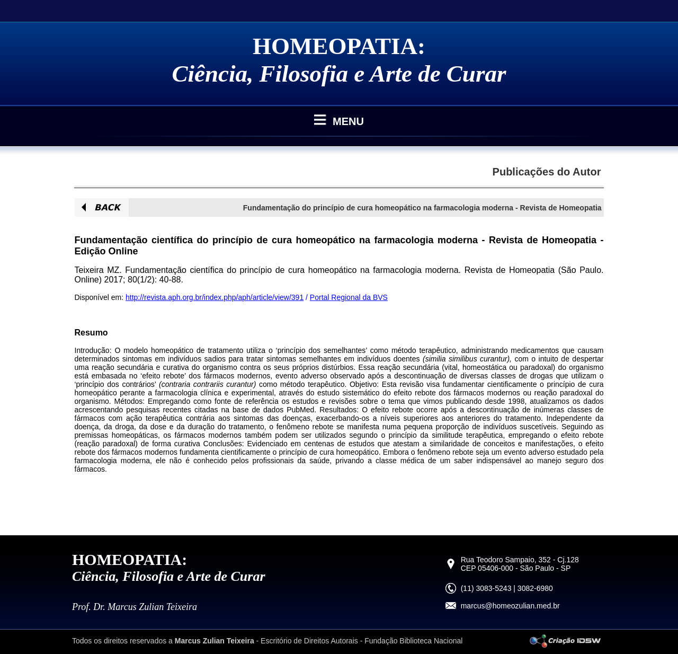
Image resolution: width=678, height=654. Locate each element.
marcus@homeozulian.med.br (510, 606)
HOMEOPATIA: (339, 46)
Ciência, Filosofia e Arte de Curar (339, 73)
